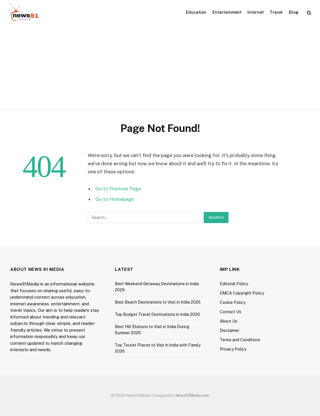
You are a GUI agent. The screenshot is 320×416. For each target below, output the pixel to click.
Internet (255, 12)
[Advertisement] (160, 68)
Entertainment (227, 12)
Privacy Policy (233, 349)
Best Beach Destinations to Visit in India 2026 (158, 302)
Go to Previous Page (118, 189)
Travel (276, 12)
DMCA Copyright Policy (242, 293)
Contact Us (230, 311)
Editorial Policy (234, 283)
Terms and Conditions (240, 339)
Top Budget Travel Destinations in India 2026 (157, 314)
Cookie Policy (232, 302)
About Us (228, 321)
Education (196, 12)
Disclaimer (229, 330)
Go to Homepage (114, 199)
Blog (293, 12)
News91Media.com (192, 395)
